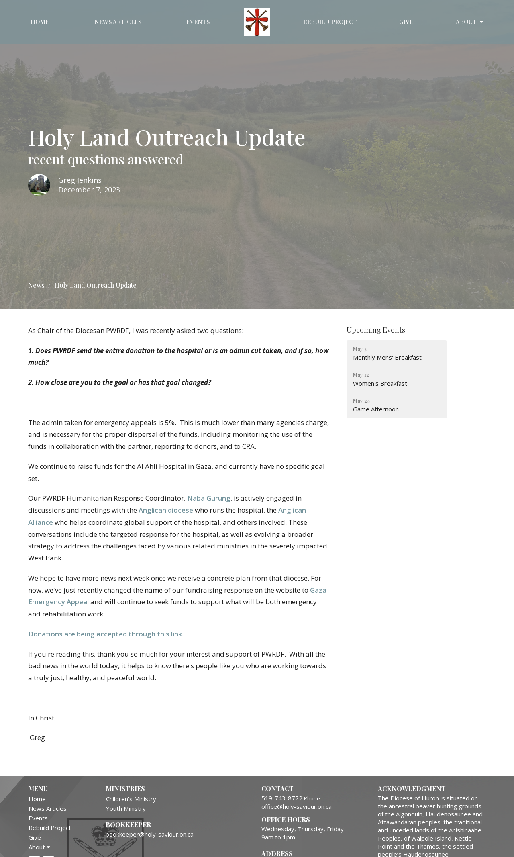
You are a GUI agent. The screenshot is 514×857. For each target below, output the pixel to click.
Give (406, 22)
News (36, 285)
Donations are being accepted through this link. (106, 633)
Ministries (125, 788)
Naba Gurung (208, 498)
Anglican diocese (166, 510)
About (470, 22)
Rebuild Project (330, 22)
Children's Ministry (131, 799)
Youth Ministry (126, 808)
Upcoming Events (376, 330)
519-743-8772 (281, 798)
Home (40, 22)
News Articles (117, 22)
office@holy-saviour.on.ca (296, 806)
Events (198, 22)
